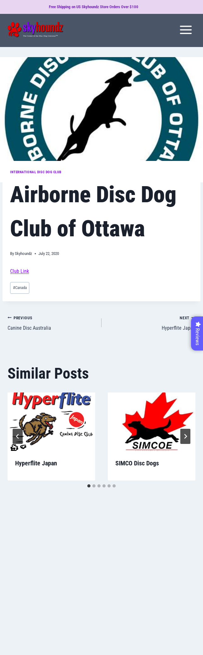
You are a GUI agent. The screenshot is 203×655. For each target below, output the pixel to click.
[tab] (88, 485)
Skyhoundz (23, 253)
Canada (20, 287)
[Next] (185, 436)
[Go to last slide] (18, 436)
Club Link (19, 271)
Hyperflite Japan (151, 322)
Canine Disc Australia (52, 322)
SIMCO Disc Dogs (137, 463)
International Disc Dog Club (35, 172)
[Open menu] (185, 29)
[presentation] (51, 421)
